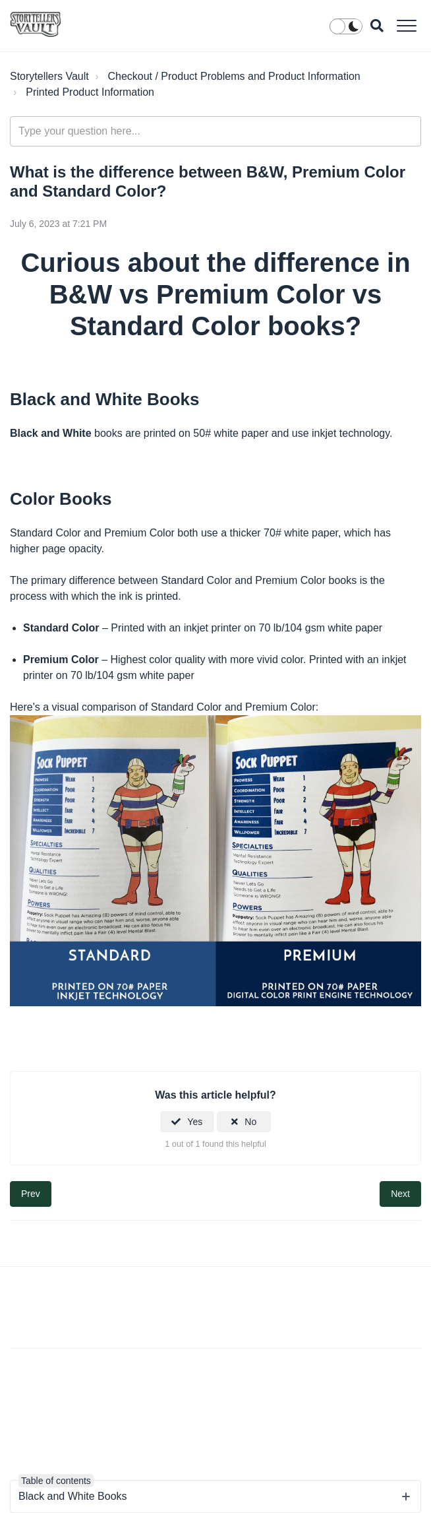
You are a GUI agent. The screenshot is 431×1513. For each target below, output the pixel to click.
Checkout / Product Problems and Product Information (233, 76)
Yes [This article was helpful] (194, 1121)
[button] (406, 25)
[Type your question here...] (215, 131)
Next (400, 1193)
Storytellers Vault (49, 76)
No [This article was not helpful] (250, 1121)
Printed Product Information (90, 92)
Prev (30, 1193)
